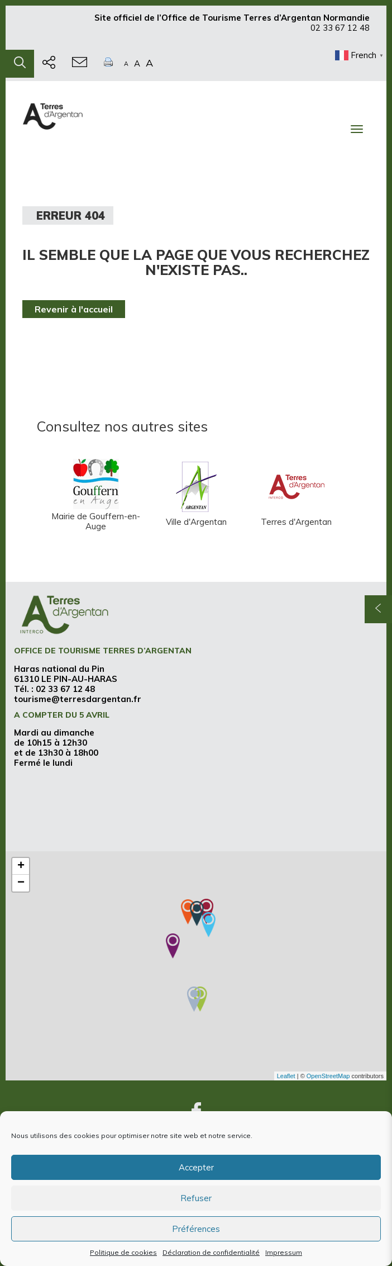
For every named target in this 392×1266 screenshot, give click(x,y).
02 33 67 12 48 (340, 32)
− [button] (21, 883)
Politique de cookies (123, 1252)
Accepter (196, 1167)
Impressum (283, 1252)
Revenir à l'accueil (74, 309)
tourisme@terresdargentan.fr (77, 699)
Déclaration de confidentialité (211, 1252)
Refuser (196, 1198)
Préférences (196, 1229)
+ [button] (21, 866)
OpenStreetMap (328, 1076)
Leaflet (286, 1076)
